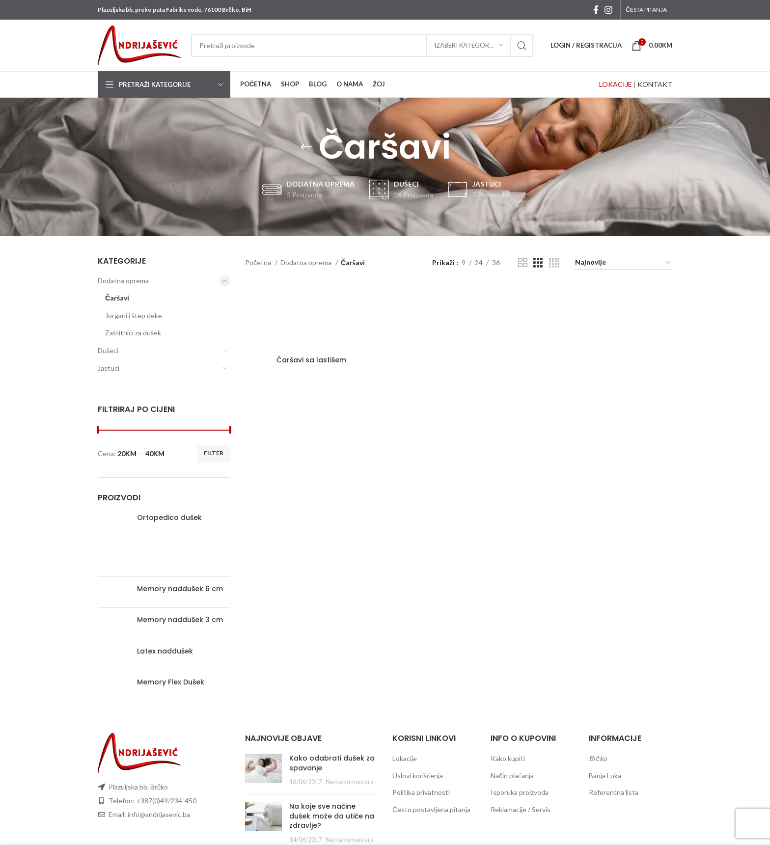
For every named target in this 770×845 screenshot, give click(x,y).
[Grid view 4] (554, 263)
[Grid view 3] (538, 263)
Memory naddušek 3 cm (180, 620)
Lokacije (404, 758)
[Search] (362, 45)
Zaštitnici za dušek (133, 332)
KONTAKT (654, 84)
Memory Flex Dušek (170, 682)
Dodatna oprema (123, 280)
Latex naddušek (165, 651)
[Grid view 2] (522, 263)
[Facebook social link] (596, 9)
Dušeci (108, 350)
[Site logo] (139, 44)
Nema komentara (350, 782)
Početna (259, 262)
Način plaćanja (512, 775)
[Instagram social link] (608, 9)
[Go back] (306, 147)
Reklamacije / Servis (520, 809)
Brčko (598, 758)
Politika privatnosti (421, 792)
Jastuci (108, 368)
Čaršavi (117, 298)
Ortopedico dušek (169, 517)
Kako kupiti (508, 758)
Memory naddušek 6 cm (180, 589)
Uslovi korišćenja (417, 775)
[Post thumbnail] (263, 770)
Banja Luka (605, 775)
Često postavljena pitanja (431, 809)
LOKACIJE (615, 84)
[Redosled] (623, 263)
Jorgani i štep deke (133, 315)
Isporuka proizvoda (520, 792)
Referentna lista (613, 792)
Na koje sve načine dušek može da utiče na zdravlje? (331, 815)
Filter (213, 453)
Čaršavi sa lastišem (311, 360)
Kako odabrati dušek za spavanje (332, 763)
